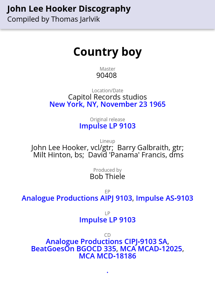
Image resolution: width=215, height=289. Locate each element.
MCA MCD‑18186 (107, 256)
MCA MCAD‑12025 (151, 248)
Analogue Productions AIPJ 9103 (77, 198)
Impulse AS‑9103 (164, 198)
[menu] (209, 15)
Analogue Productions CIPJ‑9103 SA (106, 241)
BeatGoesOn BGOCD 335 (73, 248)
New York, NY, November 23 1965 (107, 104)
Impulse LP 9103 (107, 125)
